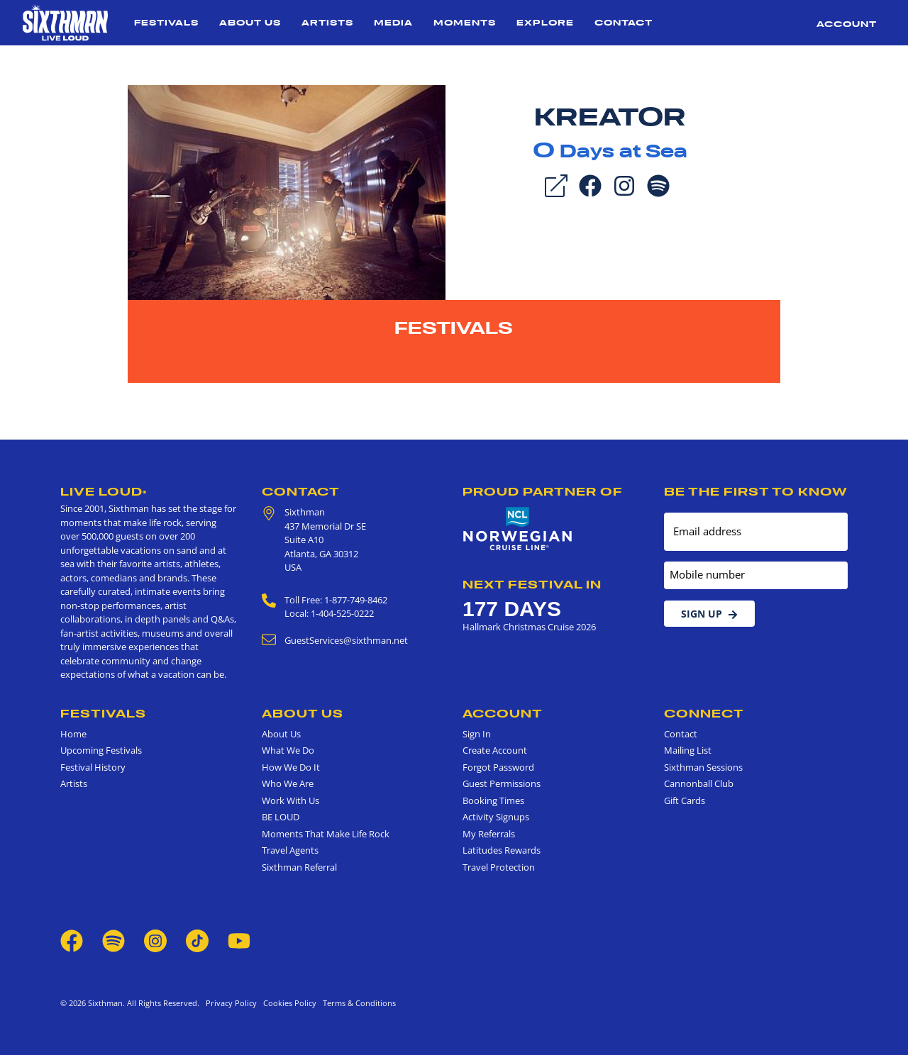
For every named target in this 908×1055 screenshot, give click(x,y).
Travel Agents (290, 850)
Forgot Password (498, 767)
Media (393, 22)
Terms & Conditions (357, 1003)
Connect (704, 713)
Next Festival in (532, 584)
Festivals (166, 22)
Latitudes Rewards (502, 850)
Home (73, 733)
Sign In (477, 733)
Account (846, 23)
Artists (327, 22)
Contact (623, 22)
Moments (464, 22)
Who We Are (288, 783)
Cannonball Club (698, 783)
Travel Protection (499, 867)
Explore (545, 22)
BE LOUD (280, 816)
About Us (250, 22)
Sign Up (709, 613)
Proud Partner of (543, 491)
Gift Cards (684, 800)
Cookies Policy (287, 1003)
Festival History (93, 767)
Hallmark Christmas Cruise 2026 (529, 626)
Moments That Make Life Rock (325, 833)
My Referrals (489, 833)
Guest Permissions (502, 783)
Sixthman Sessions (703, 767)
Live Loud (103, 491)
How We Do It (291, 767)
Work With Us (290, 800)
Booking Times (493, 800)
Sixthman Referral (299, 867)
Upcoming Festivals (101, 750)
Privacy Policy (231, 1003)
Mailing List (688, 750)
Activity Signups (496, 816)
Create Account (495, 750)
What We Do (288, 750)
